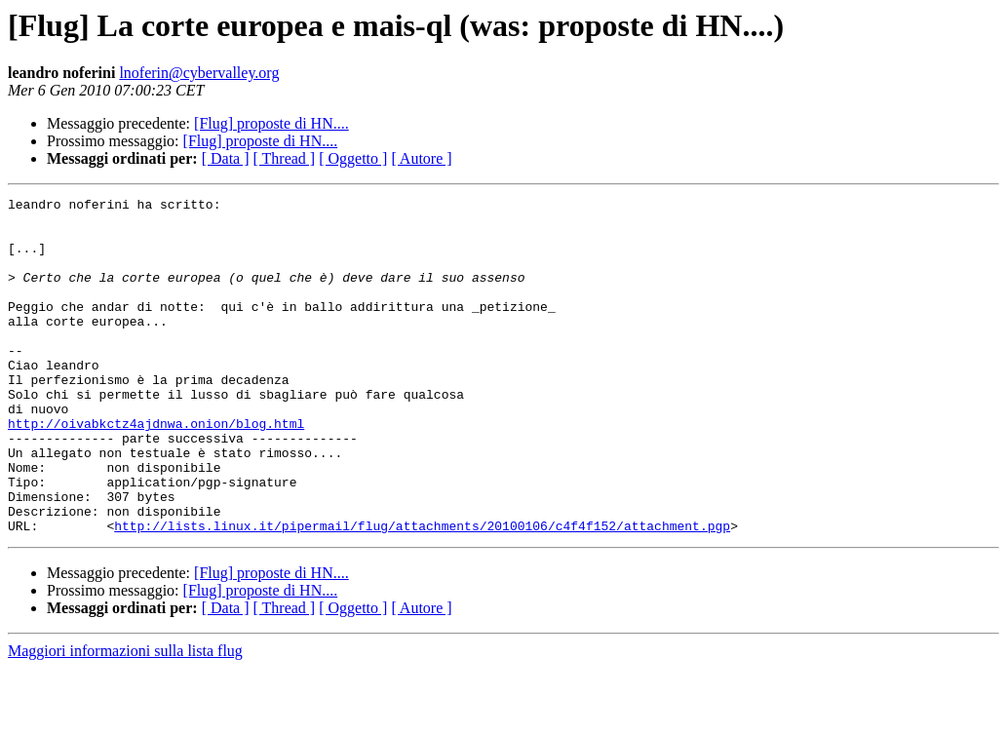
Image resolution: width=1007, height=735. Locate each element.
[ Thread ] (284, 158)
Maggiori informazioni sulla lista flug (125, 718)
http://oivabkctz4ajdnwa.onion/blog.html (156, 470)
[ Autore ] (421, 158)
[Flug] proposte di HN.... (271, 123)
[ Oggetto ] (353, 158)
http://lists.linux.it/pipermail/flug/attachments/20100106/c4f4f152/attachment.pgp (422, 592)
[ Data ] (226, 158)
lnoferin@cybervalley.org (199, 72)
